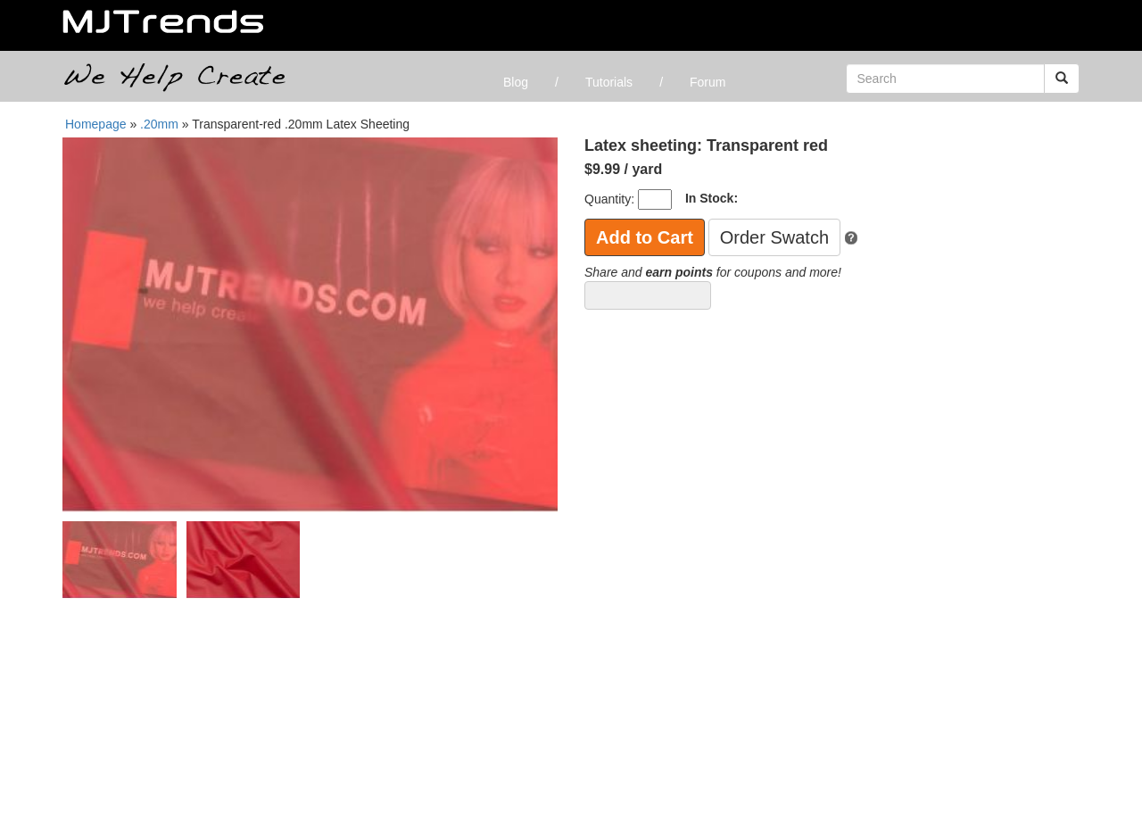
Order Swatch (774, 237)
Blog (515, 82)
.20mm (161, 124)
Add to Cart (644, 237)
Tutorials (609, 82)
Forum (707, 82)
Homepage (96, 124)
